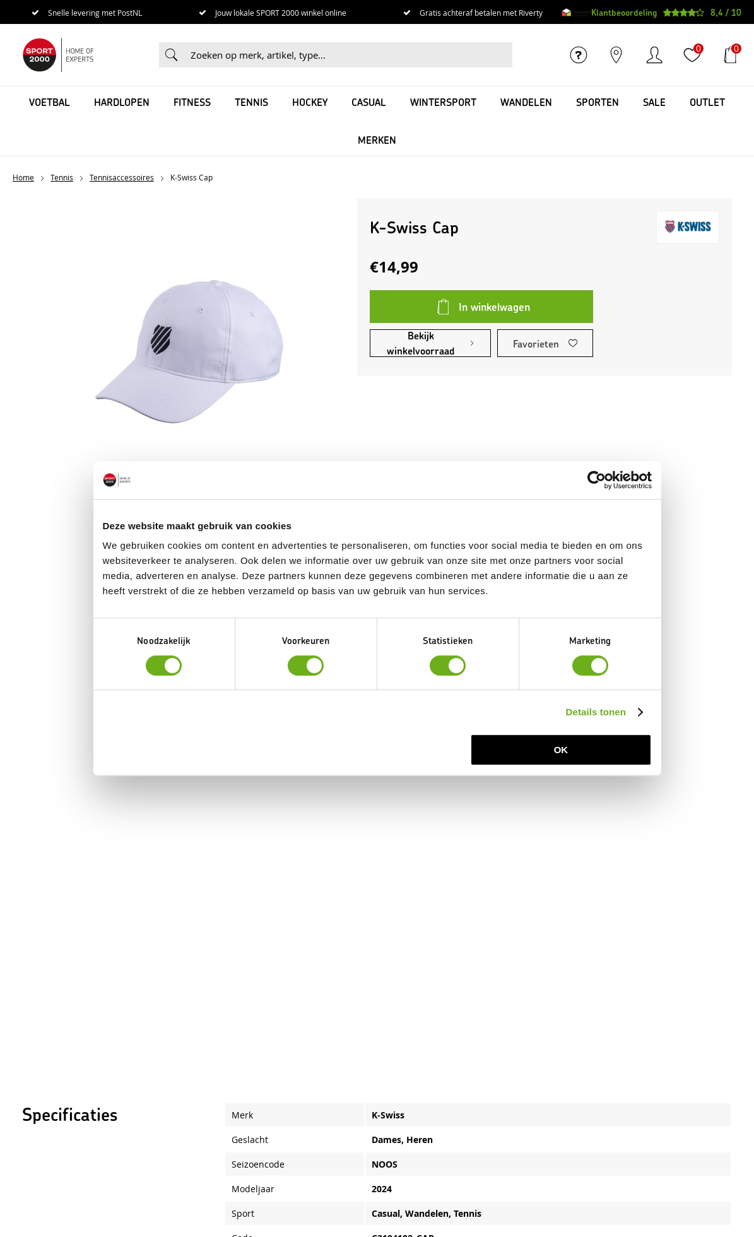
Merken (377, 139)
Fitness (192, 101)
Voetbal (49, 101)
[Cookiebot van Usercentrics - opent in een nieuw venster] (596, 480)
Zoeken (171, 54)
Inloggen (654, 55)
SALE (654, 101)
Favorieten (536, 343)
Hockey (309, 101)
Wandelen (526, 101)
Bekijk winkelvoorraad (421, 343)
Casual (368, 101)
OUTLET (707, 101)
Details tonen (596, 711)
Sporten (597, 101)
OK (561, 749)
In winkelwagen (494, 307)
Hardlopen (122, 101)
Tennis (251, 101)
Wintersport (443, 101)
